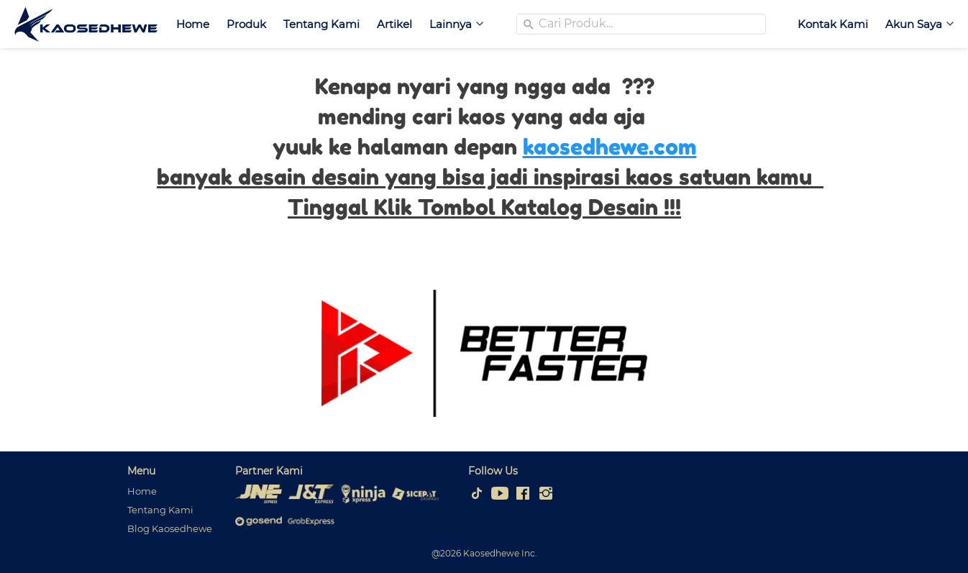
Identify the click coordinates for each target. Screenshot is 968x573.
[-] (476, 494)
